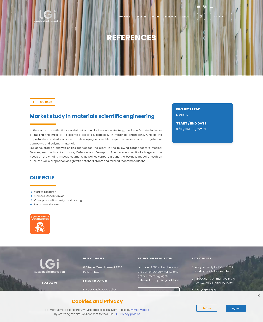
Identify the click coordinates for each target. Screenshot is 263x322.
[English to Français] (201, 16)
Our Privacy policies (127, 314)
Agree (236, 308)
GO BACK (42, 102)
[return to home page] (47, 16)
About (186, 16)
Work (156, 16)
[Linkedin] (198, 7)
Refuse (207, 308)
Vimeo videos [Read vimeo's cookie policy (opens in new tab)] (140, 310)
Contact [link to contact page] (221, 16)
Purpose (124, 16)
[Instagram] (204, 7)
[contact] (211, 7)
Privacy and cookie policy (100, 289)
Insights (170, 16)
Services (140, 16)
